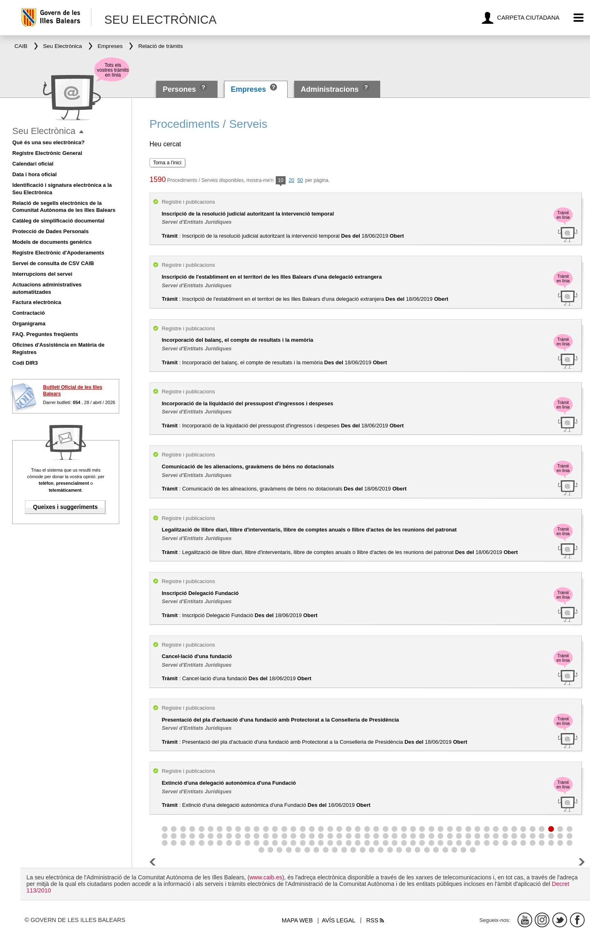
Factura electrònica (36, 302)
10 (280, 180)
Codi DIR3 (25, 363)
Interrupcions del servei (42, 274)
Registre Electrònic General (47, 153)
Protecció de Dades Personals (50, 231)
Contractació (28, 313)
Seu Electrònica (43, 131)
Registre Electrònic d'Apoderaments (58, 253)
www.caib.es (266, 877)
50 (300, 180)
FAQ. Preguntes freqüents (45, 334)
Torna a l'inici (167, 163)
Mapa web (297, 920)
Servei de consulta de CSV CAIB (53, 263)
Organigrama (28, 323)
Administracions (330, 89)
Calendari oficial (32, 164)
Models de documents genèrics (52, 242)
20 (291, 180)
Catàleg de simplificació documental (58, 221)
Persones (180, 89)
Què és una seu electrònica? (48, 142)
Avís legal (338, 920)
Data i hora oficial (34, 174)
